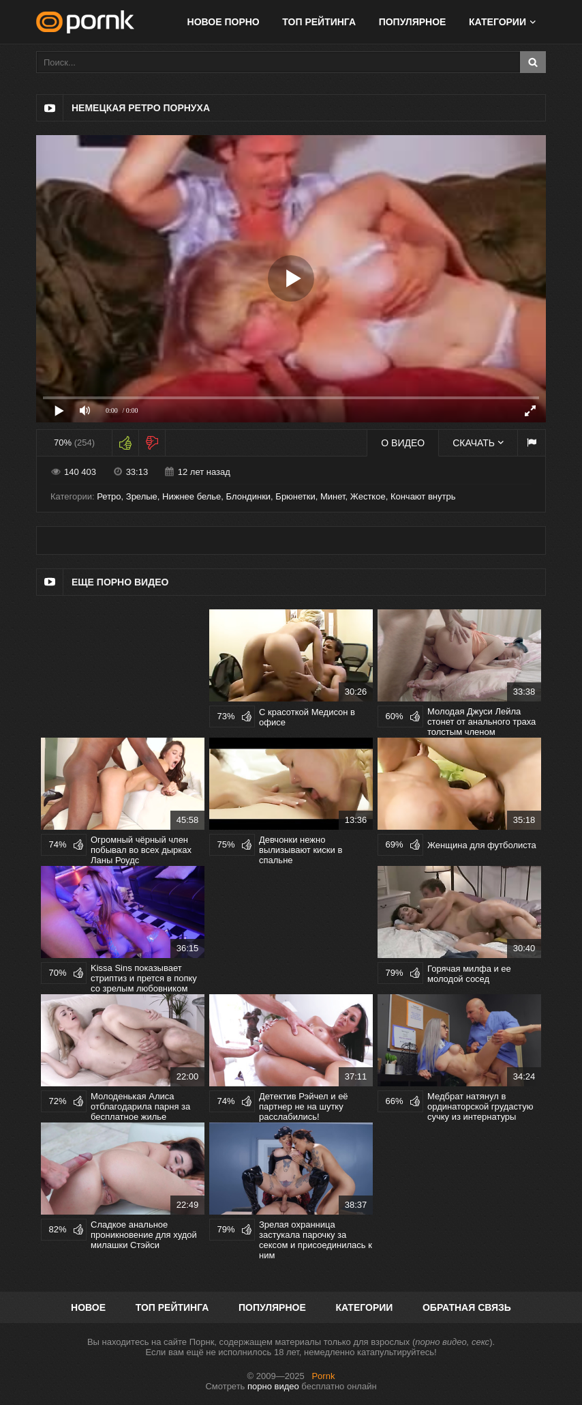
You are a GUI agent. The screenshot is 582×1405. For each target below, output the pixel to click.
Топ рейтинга (319, 21)
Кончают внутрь (423, 496)
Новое (88, 1307)
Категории (497, 21)
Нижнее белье (191, 496)
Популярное (412, 21)
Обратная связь (467, 1307)
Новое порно (223, 21)
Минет (333, 496)
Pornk (323, 1376)
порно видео (273, 1386)
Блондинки (248, 496)
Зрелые (141, 496)
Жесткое (368, 496)
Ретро (109, 496)
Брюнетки (295, 496)
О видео (403, 442)
